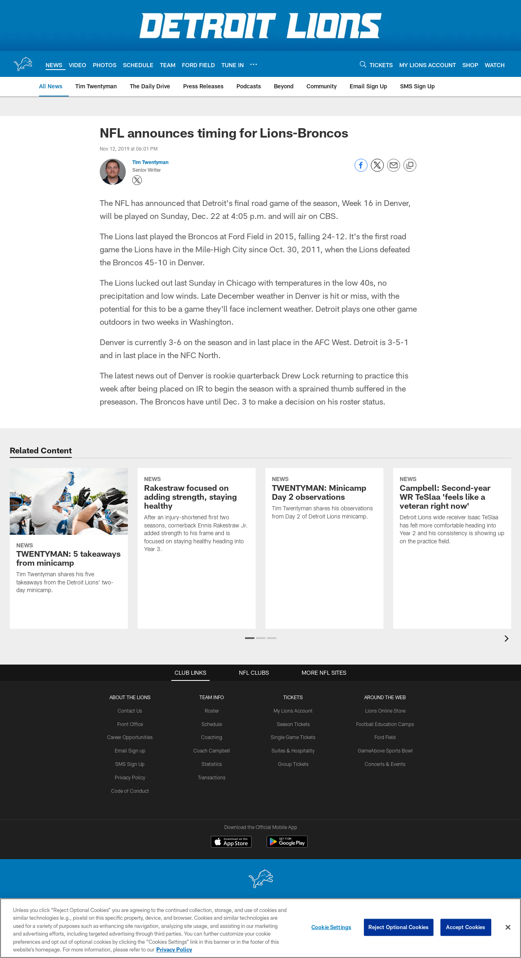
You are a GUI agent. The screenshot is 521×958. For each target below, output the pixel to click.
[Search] (363, 64)
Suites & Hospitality (293, 750)
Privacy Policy (130, 777)
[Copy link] (409, 166)
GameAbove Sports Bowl (385, 750)
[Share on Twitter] (377, 169)
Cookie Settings (331, 927)
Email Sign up (130, 750)
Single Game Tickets (293, 737)
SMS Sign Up (129, 764)
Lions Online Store (385, 710)
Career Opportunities (130, 737)
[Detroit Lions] (260, 880)
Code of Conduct (130, 790)
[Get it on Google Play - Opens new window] (287, 845)
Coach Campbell (211, 750)
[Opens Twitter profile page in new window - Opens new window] (137, 180)
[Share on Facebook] (361, 169)
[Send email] (393, 169)
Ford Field (385, 737)
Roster (212, 710)
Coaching (211, 737)
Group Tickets (293, 764)
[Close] (508, 927)
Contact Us (130, 710)
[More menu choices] (253, 64)
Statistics (211, 764)
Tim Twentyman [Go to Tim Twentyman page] (150, 162)
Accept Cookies (466, 927)
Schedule (211, 723)
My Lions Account (293, 710)
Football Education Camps (385, 723)
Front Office (130, 723)
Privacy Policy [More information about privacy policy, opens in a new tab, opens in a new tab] (174, 949)
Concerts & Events (385, 764)
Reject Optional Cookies (398, 927)
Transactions (211, 777)
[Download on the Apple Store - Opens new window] (231, 842)
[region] (260, 928)
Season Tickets (293, 723)
